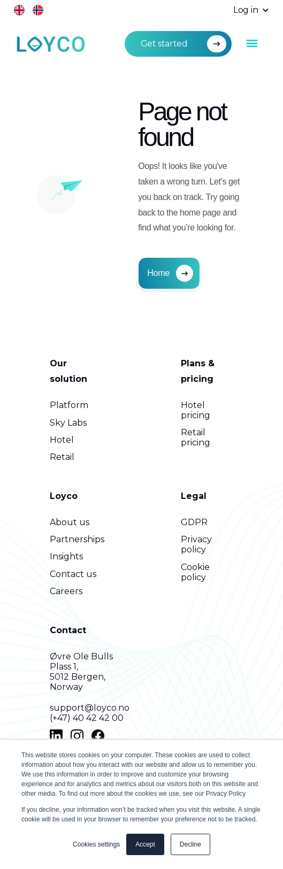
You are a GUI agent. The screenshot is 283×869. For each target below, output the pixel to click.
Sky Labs (68, 423)
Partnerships (77, 539)
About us (69, 522)
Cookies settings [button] (96, 844)
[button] (246, 10)
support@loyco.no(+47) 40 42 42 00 (89, 713)
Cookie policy (195, 572)
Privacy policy (196, 544)
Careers (66, 591)
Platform (69, 405)
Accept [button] (145, 844)
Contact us (73, 574)
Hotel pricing (195, 410)
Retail (62, 457)
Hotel (62, 440)
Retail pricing (195, 437)
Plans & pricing (198, 371)
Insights (66, 556)
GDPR (194, 522)
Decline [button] (190, 844)
